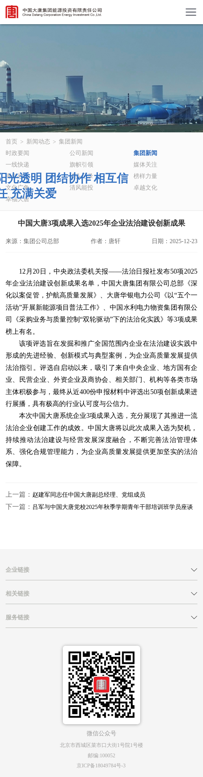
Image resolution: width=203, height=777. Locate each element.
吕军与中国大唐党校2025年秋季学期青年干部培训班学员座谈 (112, 507)
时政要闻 (17, 153)
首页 (11, 141)
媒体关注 (145, 164)
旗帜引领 (81, 164)
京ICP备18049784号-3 (101, 765)
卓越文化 (145, 187)
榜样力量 (145, 176)
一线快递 (17, 164)
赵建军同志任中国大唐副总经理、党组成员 (88, 494)
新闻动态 (38, 141)
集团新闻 (71, 141)
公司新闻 (81, 153)
